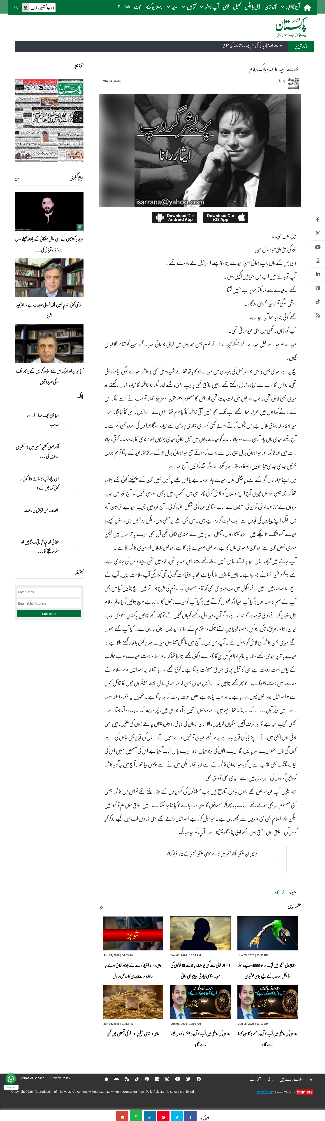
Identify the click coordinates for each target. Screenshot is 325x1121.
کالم (276, 892)
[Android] (112, 1079)
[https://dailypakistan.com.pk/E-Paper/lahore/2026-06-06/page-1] (49, 120)
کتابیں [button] (188, 6)
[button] (16, 7)
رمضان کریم (153, 6)
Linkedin (318, 274)
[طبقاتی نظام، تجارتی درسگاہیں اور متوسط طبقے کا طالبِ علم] (72, 549)
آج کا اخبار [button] (290, 6)
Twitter (318, 233)
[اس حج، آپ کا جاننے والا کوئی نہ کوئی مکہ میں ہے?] (72, 486)
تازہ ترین (270, 6)
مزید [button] (172, 6)
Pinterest (318, 288)
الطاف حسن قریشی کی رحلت (41, 510)
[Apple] (102, 1079)
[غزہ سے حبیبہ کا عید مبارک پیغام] (190, 1115)
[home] (308, 7)
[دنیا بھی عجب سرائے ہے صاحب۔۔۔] (72, 423)
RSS (318, 315)
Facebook (318, 220)
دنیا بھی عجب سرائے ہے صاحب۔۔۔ (43, 420)
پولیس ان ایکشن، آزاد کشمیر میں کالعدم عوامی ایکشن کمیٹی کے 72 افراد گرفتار (209, 854)
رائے (286, 892)
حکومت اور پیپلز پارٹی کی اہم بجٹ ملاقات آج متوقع (253, 45)
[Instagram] (164, 1079)
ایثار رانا (282, 80)
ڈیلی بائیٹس (252, 6)
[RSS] (124, 1079)
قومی (226, 6)
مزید (101, 907)
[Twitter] (186, 1079)
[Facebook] (197, 1079)
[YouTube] (175, 1079)
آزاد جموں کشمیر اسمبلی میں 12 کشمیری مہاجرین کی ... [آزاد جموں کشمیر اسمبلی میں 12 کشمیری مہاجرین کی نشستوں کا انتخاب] (37, 452)
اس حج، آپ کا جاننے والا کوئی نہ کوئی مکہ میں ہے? (39, 483)
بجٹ (137, 6)
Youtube (318, 247)
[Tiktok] (134, 1079)
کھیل (237, 6)
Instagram (318, 260)
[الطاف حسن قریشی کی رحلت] (72, 518)
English (124, 7)
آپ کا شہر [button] (209, 6)
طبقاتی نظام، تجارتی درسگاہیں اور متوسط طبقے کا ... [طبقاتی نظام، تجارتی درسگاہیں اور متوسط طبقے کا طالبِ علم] (40, 546)
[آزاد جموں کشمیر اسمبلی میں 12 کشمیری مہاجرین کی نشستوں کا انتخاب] (72, 455)
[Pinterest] (144, 1079)
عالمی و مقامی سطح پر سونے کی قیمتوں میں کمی (133, 1034)
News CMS (283, 1092)
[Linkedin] (154, 1079)
